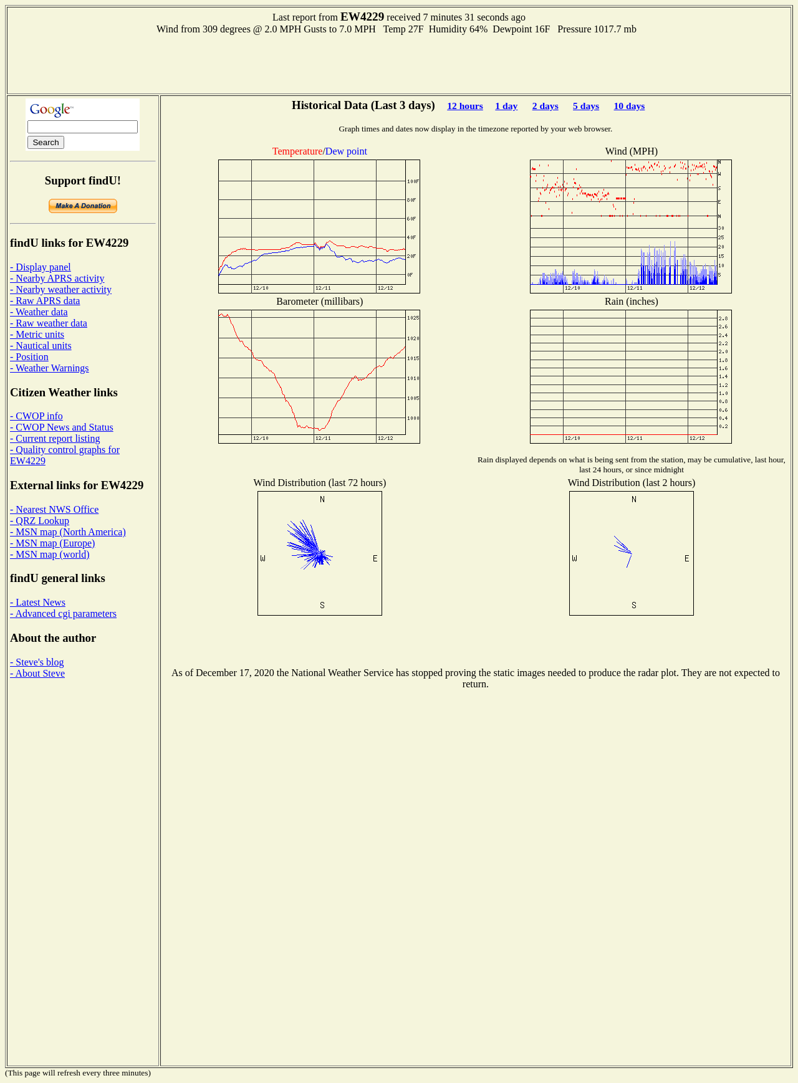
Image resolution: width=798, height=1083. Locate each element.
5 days (586, 105)
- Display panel (40, 267)
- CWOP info (36, 416)
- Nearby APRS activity (57, 278)
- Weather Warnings (49, 368)
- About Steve (37, 673)
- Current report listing (55, 438)
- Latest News (37, 602)
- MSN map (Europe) (52, 543)
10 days (629, 105)
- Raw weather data (48, 323)
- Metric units (37, 334)
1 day (506, 105)
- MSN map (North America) (68, 532)
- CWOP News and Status (61, 427)
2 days (545, 105)
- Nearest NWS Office (54, 509)
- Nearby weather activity (61, 289)
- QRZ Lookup (39, 520)
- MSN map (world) (50, 554)
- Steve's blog (37, 662)
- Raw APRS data (45, 300)
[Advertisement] (399, 63)
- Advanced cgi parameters (63, 613)
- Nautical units (41, 345)
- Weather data (39, 312)
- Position (29, 356)
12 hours (465, 105)
